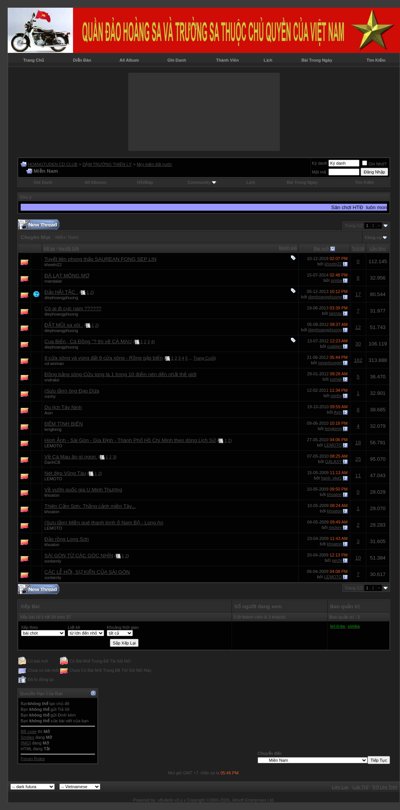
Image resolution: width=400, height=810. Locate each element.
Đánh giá (288, 247)
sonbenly (52, 561)
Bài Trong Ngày (316, 60)
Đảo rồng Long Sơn (66, 539)
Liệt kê (74, 627)
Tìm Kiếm (376, 60)
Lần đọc (378, 248)
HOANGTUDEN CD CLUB (53, 164)
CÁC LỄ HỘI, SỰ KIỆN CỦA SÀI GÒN (87, 572)
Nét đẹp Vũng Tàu (65, 473)
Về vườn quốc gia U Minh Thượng (83, 490)
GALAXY (333, 461)
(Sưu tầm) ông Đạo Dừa (71, 391)
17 (358, 294)
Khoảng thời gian (123, 627)
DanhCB (52, 462)
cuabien (334, 346)
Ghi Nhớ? (374, 164)
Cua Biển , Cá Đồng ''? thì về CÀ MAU (88, 341)
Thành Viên (227, 60)
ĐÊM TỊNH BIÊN (63, 424)
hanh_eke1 (331, 478)
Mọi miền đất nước (154, 164)
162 (358, 360)
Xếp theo (29, 627)
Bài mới (321, 248)
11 (358, 475)
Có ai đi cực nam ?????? (72, 308)
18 (358, 442)
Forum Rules (33, 758)
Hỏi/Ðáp (145, 182)
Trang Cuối (203, 358)
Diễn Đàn (82, 60)
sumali (336, 379)
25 (358, 459)
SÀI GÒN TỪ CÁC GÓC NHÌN (78, 555)
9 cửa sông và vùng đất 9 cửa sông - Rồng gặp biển (103, 358)
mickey (335, 527)
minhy (50, 396)
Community (202, 182)
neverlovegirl (330, 362)
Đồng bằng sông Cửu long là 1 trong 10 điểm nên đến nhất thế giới (120, 374)
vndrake (51, 380)
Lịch (268, 60)
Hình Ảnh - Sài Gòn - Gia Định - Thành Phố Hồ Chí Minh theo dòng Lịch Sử (130, 440)
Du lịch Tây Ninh (63, 407)
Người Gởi (69, 248)
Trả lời (358, 248)
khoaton (51, 495)
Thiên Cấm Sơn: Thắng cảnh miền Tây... (90, 506)
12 (358, 327)
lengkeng (53, 429)
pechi (337, 560)
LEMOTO (53, 445)
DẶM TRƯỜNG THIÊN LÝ (107, 164)
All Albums (95, 182)
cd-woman (54, 363)
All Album (129, 60)
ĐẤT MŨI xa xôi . (63, 325)
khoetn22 (53, 264)
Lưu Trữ (360, 787)
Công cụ (373, 237)
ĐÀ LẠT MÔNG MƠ (66, 275)
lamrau (335, 313)
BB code (29, 731)
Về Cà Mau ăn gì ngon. (70, 457)
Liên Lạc (340, 787)
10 (358, 558)
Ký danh (319, 163)
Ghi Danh (176, 60)
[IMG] (26, 743)
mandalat (53, 281)
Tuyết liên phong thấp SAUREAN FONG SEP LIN (100, 259)
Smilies (27, 737)
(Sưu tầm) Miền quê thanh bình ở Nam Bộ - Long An (103, 522)
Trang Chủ (33, 60)
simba (336, 280)
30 (358, 344)
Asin (48, 413)
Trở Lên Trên (384, 787)
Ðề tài (49, 248)
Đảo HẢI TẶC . (61, 292)
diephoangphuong (61, 297)
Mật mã (319, 172)
